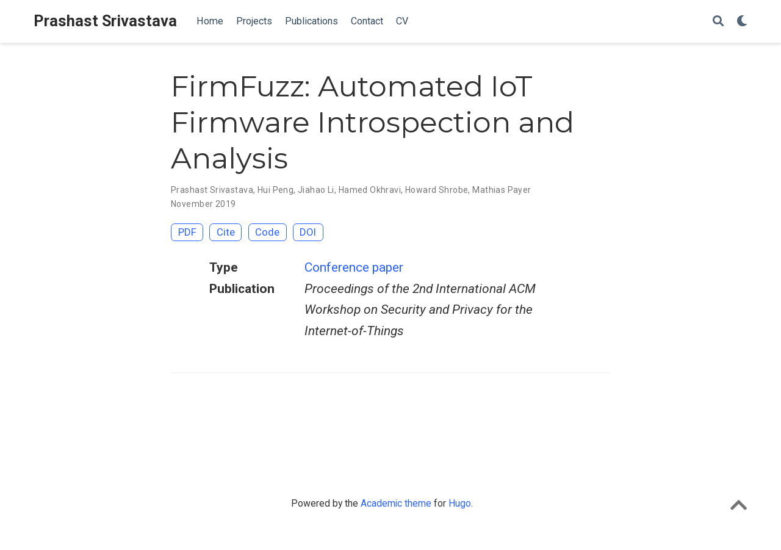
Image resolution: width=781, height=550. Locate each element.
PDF (187, 232)
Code (267, 232)
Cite (226, 232)
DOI (308, 232)
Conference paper (353, 267)
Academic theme (396, 503)
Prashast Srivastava (105, 21)
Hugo (459, 503)
